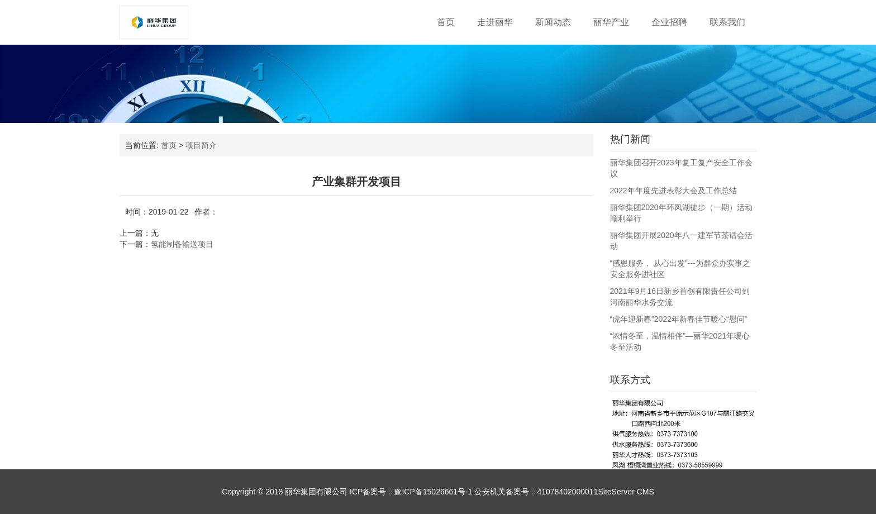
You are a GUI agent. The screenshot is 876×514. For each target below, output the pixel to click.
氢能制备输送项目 (182, 244)
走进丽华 (495, 22)
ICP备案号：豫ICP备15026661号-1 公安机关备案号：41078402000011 (472, 491)
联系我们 (727, 22)
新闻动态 (553, 22)
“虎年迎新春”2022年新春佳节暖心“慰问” (679, 319)
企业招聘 (669, 22)
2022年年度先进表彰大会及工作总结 (673, 190)
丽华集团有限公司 (316, 491)
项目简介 (201, 145)
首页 (446, 22)
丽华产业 (611, 22)
